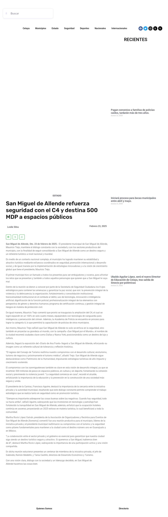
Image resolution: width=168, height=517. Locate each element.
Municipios (40, 28)
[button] (8, 237)
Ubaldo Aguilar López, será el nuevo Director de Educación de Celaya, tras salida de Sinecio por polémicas (135, 279)
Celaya (26, 28)
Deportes (84, 28)
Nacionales (100, 28)
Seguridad (69, 28)
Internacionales (119, 28)
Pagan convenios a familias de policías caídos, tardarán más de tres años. (133, 111)
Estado (55, 28)
